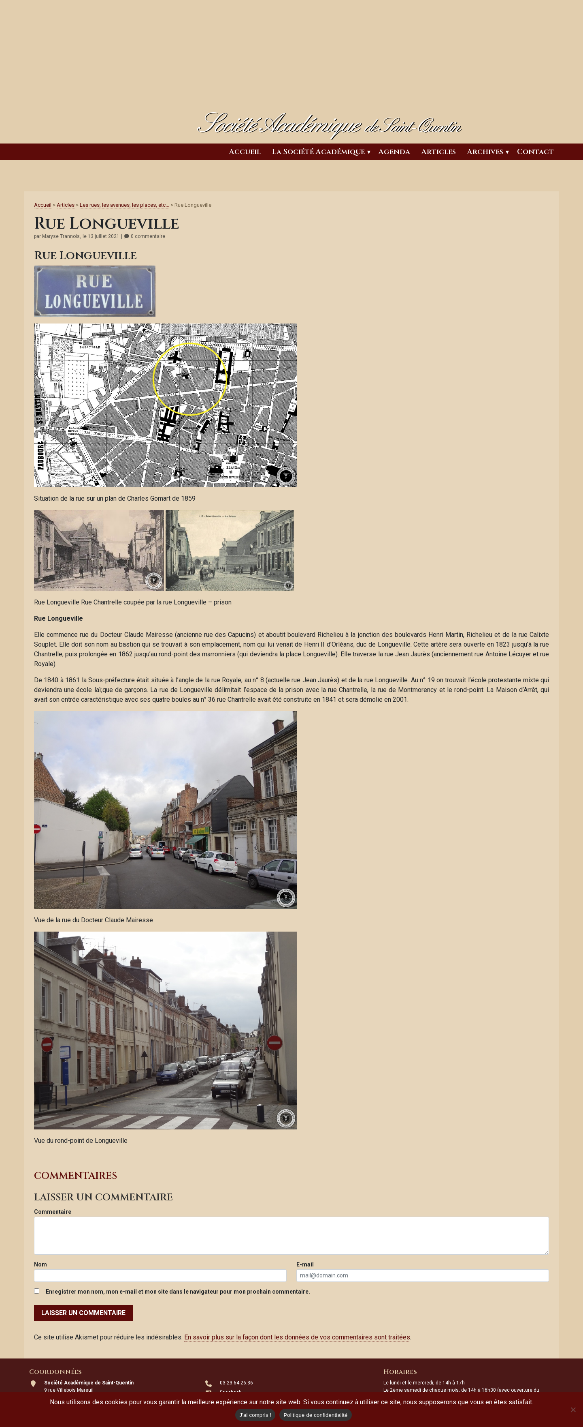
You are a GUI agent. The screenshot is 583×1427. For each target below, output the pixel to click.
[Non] (573, 1410)
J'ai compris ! (255, 1415)
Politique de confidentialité (315, 1415)
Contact (535, 152)
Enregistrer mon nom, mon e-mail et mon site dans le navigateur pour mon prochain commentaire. (178, 1291)
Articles (438, 152)
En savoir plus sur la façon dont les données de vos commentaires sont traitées (297, 1337)
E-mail (305, 1264)
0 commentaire (144, 236)
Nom (40, 1264)
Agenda (394, 152)
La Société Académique (318, 152)
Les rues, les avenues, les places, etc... (124, 205)
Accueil (245, 152)
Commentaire (52, 1211)
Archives (485, 152)
